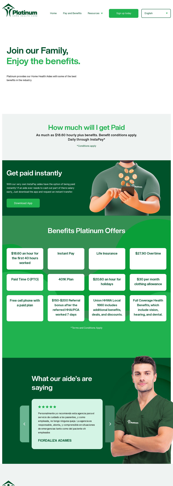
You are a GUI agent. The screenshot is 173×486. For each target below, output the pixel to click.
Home (53, 13)
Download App (23, 203)
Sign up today (123, 13)
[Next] (110, 424)
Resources (95, 13)
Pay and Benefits (72, 13)
